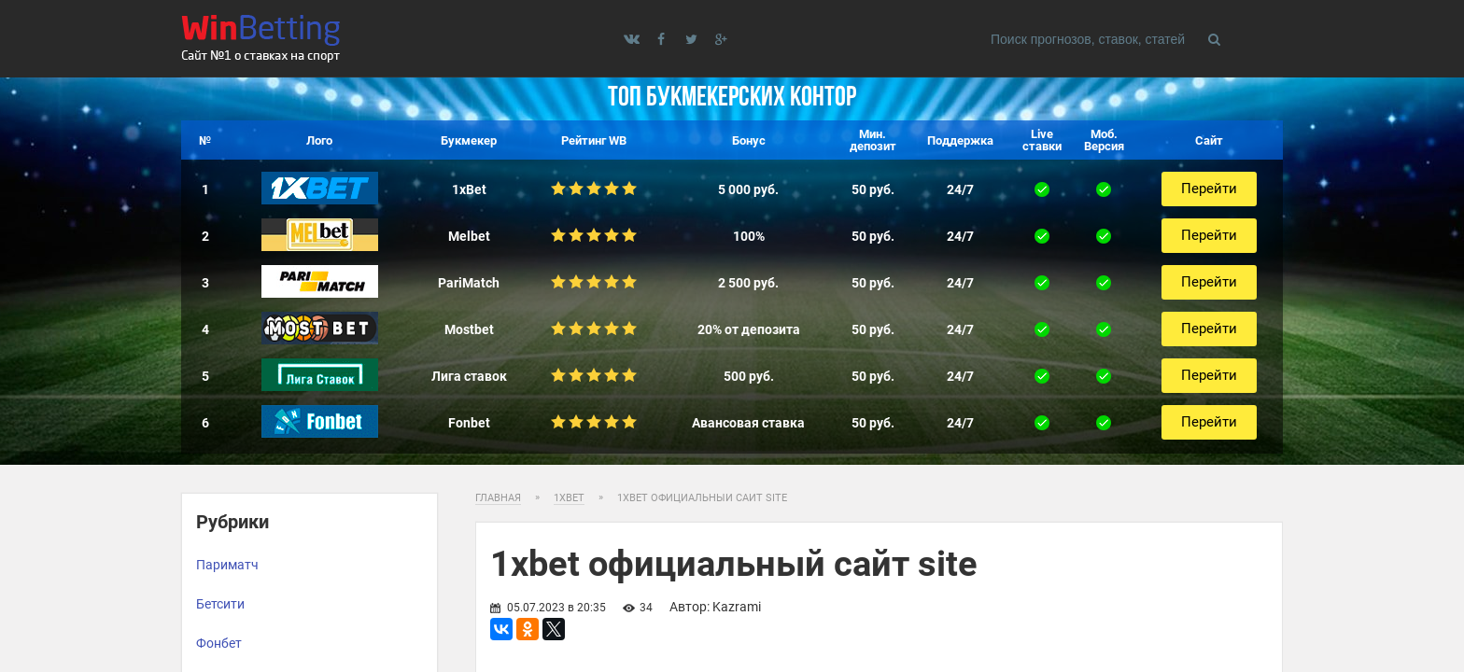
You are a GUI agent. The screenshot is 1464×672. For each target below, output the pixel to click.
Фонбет (219, 643)
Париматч (227, 564)
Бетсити (220, 603)
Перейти (1209, 188)
